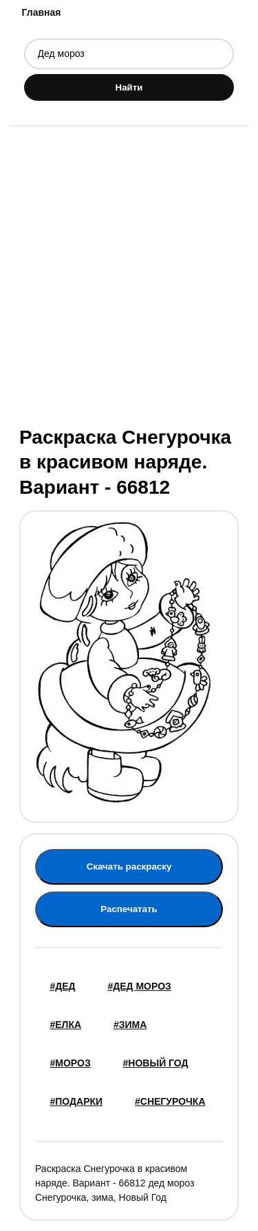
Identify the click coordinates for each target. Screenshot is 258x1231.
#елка (66, 1024)
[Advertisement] (129, 274)
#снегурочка (170, 1101)
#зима (130, 1024)
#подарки (76, 1101)
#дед (63, 986)
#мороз (70, 1062)
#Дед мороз (139, 986)
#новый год (156, 1062)
